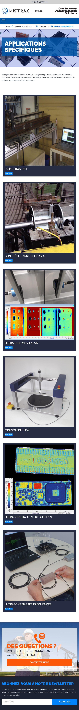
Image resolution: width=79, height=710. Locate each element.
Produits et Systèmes (23, 27)
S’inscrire (64, 701)
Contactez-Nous (39, 662)
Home (8, 27)
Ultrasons (42, 27)
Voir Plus (8, 173)
